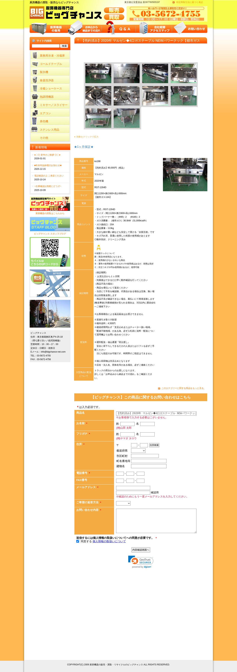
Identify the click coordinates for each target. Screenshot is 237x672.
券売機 (44, 121)
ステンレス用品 (49, 129)
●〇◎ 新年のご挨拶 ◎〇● (47, 155)
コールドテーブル (51, 63)
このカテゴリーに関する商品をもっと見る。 (183, 388)
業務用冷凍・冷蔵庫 (52, 55)
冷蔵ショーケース (51, 88)
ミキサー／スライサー (54, 104)
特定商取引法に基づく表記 (189, 2)
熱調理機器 (47, 96)
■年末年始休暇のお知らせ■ (47, 165)
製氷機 (44, 72)
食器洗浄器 (47, 80)
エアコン (45, 113)
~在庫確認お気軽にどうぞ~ (47, 186)
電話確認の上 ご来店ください (49, 175)
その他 (44, 137)
